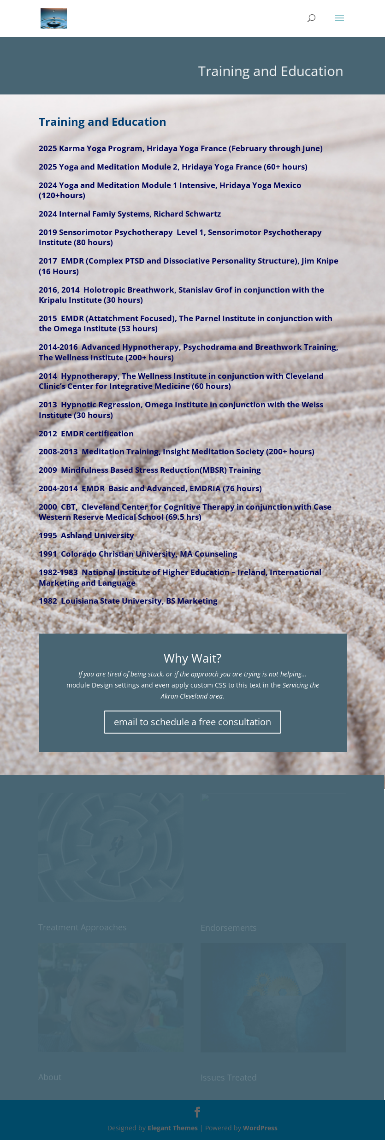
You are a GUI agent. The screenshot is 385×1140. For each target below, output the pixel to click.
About (49, 1076)
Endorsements (229, 927)
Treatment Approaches (82, 927)
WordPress (260, 1127)
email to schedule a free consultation (192, 722)
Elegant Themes (173, 1127)
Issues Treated (229, 1077)
